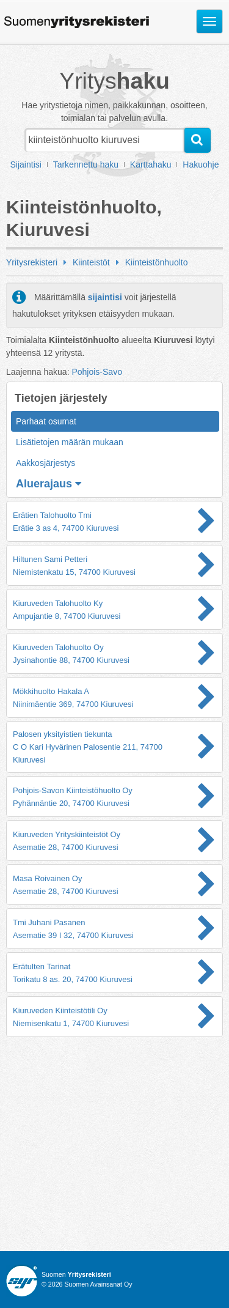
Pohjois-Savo (96, 372)
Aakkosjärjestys (45, 463)
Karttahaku (151, 164)
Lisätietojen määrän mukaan (69, 442)
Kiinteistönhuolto (156, 262)
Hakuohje (201, 164)
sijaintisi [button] (105, 297)
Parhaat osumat (46, 421)
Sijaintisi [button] (26, 164)
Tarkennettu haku (85, 164)
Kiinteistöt (91, 262)
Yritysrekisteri (31, 262)
